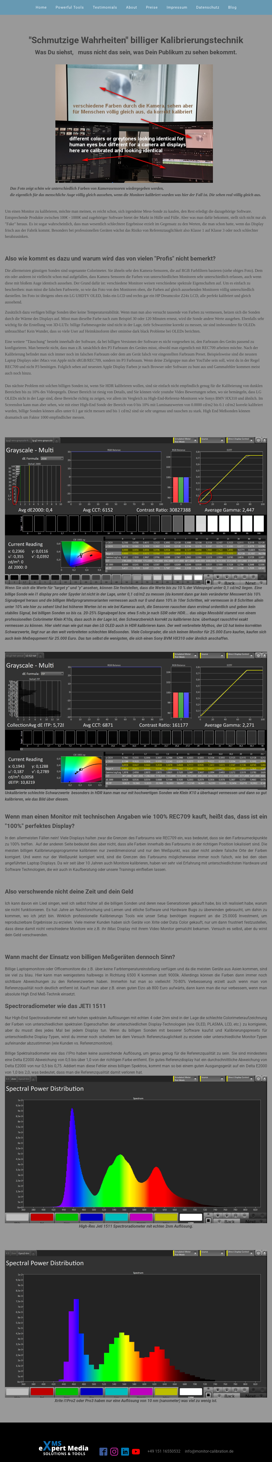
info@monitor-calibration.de (209, 1451)
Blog (232, 7)
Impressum (177, 7)
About (131, 7)
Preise (152, 7)
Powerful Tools (70, 7)
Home (41, 7)
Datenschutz (207, 7)
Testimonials (105, 7)
